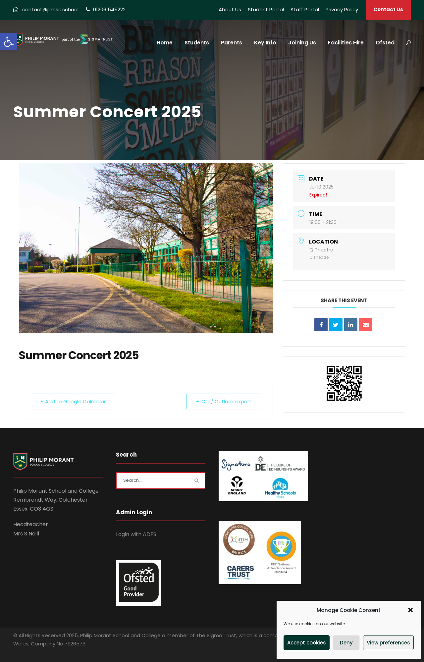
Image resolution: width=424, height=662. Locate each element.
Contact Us (388, 9)
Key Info (265, 42)
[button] (8, 41)
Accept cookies (306, 642)
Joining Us (302, 42)
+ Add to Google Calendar (73, 401)
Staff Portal (305, 9)
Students (197, 42)
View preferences (388, 642)
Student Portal (266, 9)
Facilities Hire (346, 42)
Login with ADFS (136, 534)
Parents (231, 42)
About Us (230, 9)
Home (165, 42)
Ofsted (385, 42)
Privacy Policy (342, 9)
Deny (346, 642)
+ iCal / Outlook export (223, 401)
